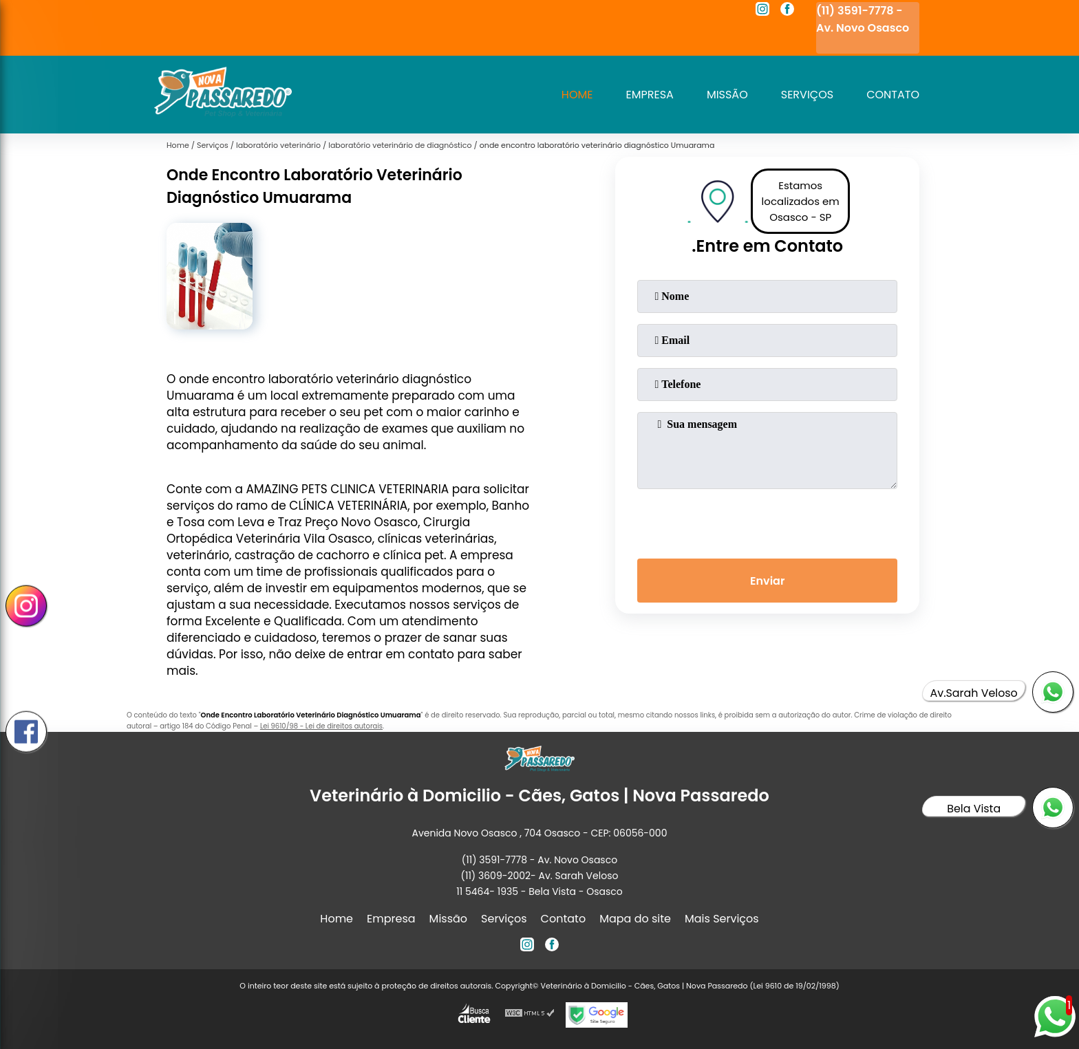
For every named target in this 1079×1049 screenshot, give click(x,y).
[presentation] (767, 521)
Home (577, 94)
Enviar (767, 581)
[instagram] (762, 11)
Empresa (650, 94)
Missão (727, 94)
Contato (892, 94)
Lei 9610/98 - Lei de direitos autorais (321, 726)
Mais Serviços (722, 919)
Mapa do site (635, 919)
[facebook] (787, 11)
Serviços (807, 94)
